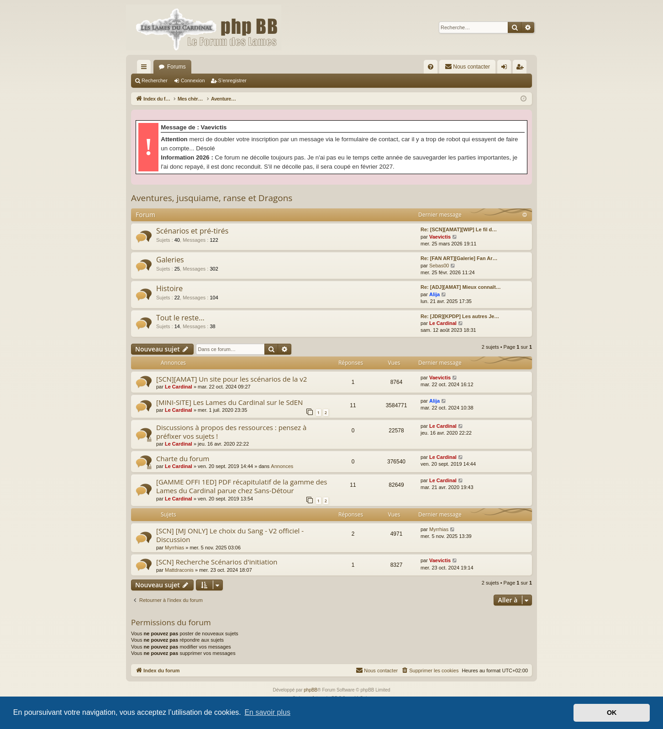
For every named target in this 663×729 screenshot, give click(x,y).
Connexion (193, 80)
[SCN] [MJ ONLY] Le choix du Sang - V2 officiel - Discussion (230, 535)
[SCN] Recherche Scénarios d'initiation (216, 561)
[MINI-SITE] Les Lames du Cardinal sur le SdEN (229, 402)
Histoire (169, 288)
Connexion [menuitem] (506, 69)
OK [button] (612, 712)
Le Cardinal (443, 323)
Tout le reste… (180, 318)
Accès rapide (146, 69)
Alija (434, 294)
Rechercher (155, 80)
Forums (176, 67)
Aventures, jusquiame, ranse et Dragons (211, 198)
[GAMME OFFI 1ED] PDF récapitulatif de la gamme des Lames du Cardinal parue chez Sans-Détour (241, 486)
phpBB (310, 689)
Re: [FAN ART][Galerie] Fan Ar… (459, 258)
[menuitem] (430, 67)
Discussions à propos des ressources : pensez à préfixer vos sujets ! (231, 432)
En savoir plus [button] (267, 712)
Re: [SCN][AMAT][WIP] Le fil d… (459, 229)
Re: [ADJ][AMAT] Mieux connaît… (461, 287)
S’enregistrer (232, 80)
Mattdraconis (179, 570)
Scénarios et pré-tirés (192, 231)
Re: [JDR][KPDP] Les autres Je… (460, 316)
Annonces (282, 466)
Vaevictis (440, 236)
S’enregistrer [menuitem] (521, 69)
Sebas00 (439, 265)
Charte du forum (182, 458)
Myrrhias (174, 547)
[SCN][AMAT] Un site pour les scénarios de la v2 (231, 378)
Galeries (170, 260)
